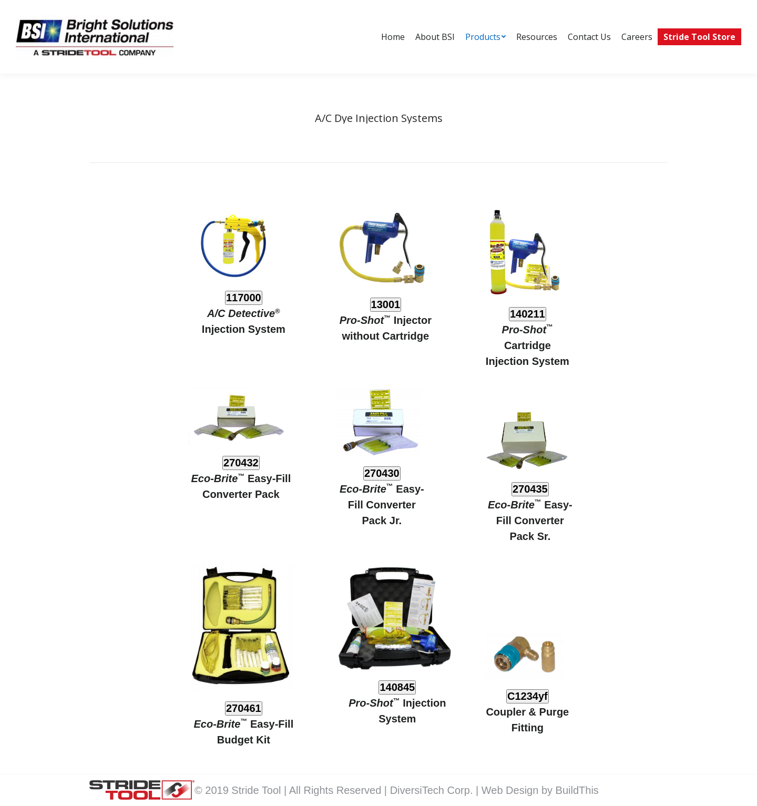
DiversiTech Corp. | (436, 790)
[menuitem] (393, 37)
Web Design (511, 790)
